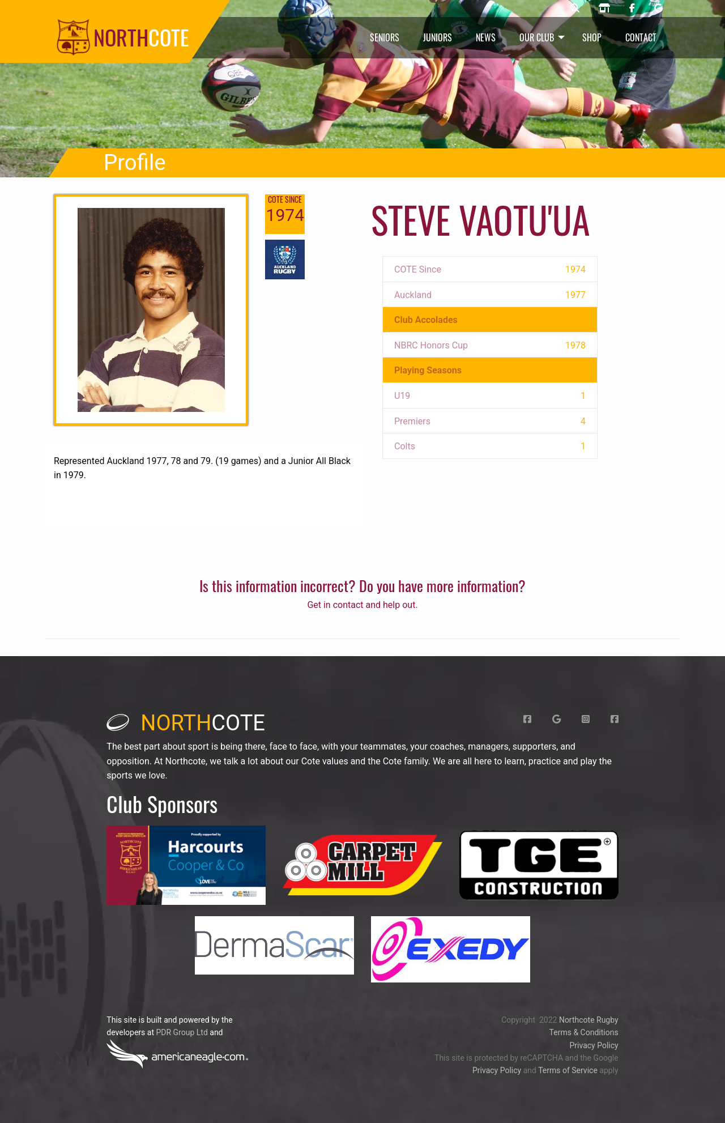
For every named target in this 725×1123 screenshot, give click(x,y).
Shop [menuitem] (592, 37)
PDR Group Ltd (181, 1032)
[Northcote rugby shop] (604, 8)
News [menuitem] (486, 37)
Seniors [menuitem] (384, 37)
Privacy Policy (593, 1045)
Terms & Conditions (584, 1032)
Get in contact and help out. (362, 604)
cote (185, 723)
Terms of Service (568, 1070)
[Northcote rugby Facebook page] (632, 8)
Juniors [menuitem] (437, 37)
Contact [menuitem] (640, 37)
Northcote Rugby (589, 1019)
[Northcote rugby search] (575, 8)
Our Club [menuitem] (536, 37)
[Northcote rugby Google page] (658, 8)
